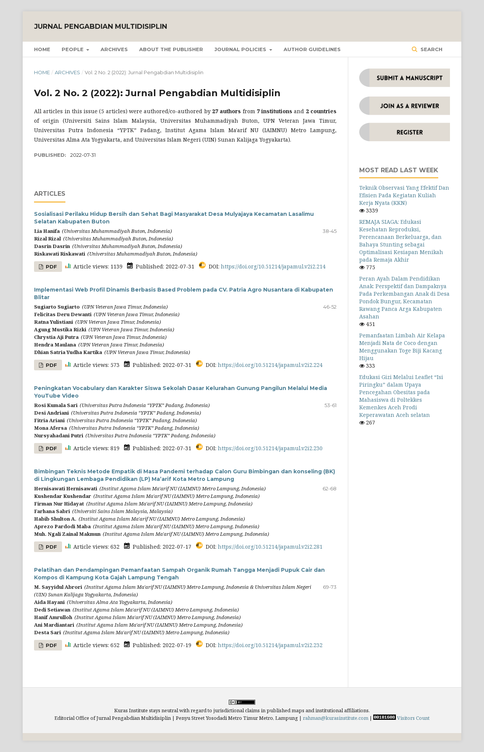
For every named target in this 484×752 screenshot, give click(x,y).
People (73, 49)
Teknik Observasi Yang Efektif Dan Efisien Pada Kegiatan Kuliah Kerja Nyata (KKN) (404, 195)
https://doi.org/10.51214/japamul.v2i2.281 (270, 546)
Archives (114, 49)
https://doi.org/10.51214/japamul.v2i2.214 (273, 266)
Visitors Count (413, 718)
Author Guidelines (312, 49)
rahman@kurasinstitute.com (335, 718)
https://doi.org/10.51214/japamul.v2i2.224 (270, 364)
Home (42, 49)
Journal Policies (241, 49)
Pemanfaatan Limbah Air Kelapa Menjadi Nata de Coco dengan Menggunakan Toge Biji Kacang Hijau (402, 347)
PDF (50, 267)
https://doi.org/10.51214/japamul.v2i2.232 (270, 645)
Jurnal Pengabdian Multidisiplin (100, 26)
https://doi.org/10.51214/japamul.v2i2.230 (270, 448)
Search (430, 49)
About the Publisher (171, 49)
